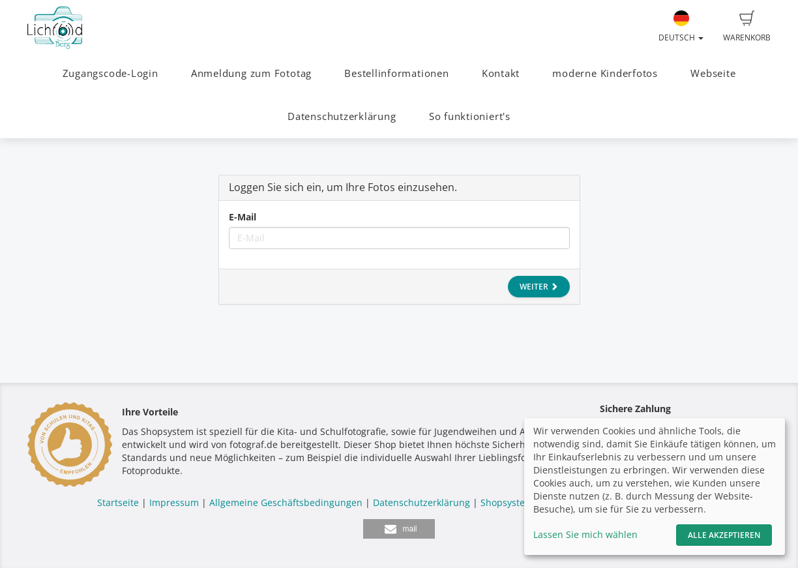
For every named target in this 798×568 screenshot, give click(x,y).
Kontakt (501, 73)
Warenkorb (747, 26)
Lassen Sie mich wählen (585, 534)
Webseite (712, 73)
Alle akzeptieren (724, 535)
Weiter (539, 286)
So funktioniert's (469, 116)
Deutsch (680, 26)
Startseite (118, 502)
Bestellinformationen (396, 73)
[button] (399, 529)
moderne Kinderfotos (605, 73)
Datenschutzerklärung (342, 116)
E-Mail (242, 217)
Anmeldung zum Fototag (251, 73)
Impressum (174, 502)
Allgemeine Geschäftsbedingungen (285, 502)
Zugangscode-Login (110, 73)
